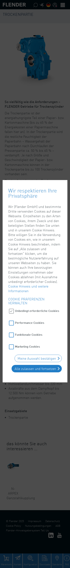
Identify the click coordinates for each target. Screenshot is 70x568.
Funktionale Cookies (28, 322)
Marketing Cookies (27, 334)
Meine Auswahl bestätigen (37, 346)
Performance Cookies (29, 310)
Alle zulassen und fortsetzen (35, 356)
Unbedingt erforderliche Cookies (37, 298)
